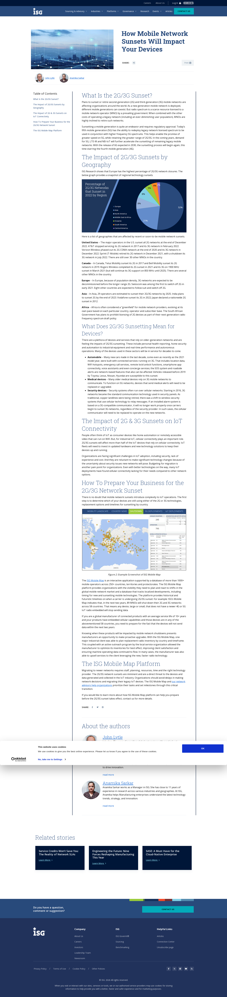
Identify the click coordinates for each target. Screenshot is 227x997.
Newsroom (79, 948)
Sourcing (120, 932)
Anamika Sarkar (77, 78)
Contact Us (184, 11)
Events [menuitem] (156, 11)
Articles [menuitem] (168, 11)
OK (203, 980)
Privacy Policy (40, 959)
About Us (157, 3)
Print (187, 62)
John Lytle (50, 78)
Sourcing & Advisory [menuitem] (74, 11)
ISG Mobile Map (95, 580)
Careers (144, 3)
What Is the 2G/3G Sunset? (46, 99)
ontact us (129, 698)
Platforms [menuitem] (111, 11)
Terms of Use (59, 959)
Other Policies (98, 959)
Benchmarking (122, 937)
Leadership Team (82, 943)
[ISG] (39, 11)
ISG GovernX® (122, 926)
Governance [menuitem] (128, 11)
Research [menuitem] (144, 11)
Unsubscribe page (165, 937)
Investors (78, 937)
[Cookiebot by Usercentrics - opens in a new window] (18, 991)
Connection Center (165, 932)
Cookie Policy (79, 959)
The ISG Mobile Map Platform (47, 130)
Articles (160, 926)
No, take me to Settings (50, 991)
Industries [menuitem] (95, 11)
